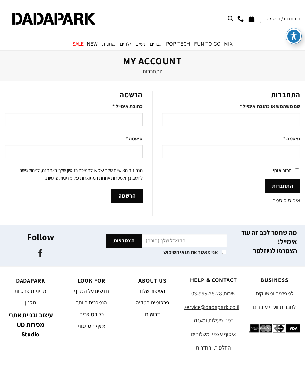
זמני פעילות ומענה (213, 320)
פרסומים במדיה (152, 302)
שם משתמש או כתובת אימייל (270, 106)
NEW (92, 43)
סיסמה (291, 138)
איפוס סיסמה (286, 200)
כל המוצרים (91, 314)
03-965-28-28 (206, 293)
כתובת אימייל (127, 106)
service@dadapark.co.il (211, 307)
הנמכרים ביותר (91, 302)
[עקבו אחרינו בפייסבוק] (41, 253)
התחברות (282, 186)
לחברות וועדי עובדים (274, 307)
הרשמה (127, 195)
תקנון (30, 302)
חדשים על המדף (91, 291)
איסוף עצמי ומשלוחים (213, 334)
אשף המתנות (91, 325)
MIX (228, 43)
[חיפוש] (230, 18)
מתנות (109, 43)
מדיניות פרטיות (59, 178)
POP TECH (178, 43)
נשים (140, 43)
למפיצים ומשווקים (274, 293)
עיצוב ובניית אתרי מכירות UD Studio (30, 324)
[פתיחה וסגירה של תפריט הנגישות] (293, 12)
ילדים (125, 43)
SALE (78, 43)
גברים (156, 43)
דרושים (152, 314)
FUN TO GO (207, 43)
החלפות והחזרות (213, 347)
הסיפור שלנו (152, 291)
